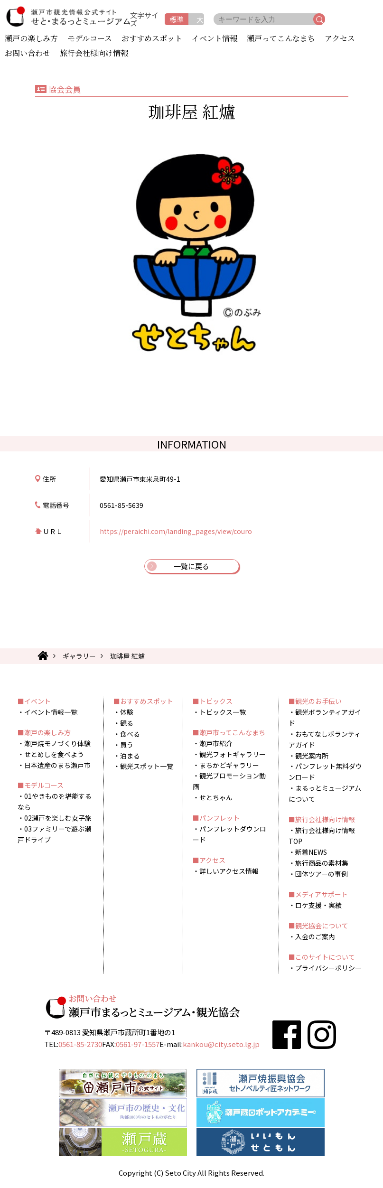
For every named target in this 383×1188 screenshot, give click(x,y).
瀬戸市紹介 (216, 743)
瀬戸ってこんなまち (281, 39)
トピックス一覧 (222, 712)
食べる (130, 734)
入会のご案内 (315, 936)
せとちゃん (216, 797)
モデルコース (89, 39)
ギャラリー (79, 656)
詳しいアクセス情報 (229, 871)
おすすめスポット (151, 39)
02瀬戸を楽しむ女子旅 (58, 818)
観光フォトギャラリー (232, 754)
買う (126, 744)
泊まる (130, 755)
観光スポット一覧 (146, 766)
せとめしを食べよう (54, 754)
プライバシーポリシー (328, 968)
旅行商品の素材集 (321, 863)
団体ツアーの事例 (321, 874)
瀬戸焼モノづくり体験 (57, 743)
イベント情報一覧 (50, 712)
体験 (126, 712)
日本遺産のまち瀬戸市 (57, 765)
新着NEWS (311, 852)
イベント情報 (214, 39)
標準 (176, 19)
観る (126, 723)
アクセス (340, 39)
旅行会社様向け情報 (94, 53)
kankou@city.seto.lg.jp (221, 1044)
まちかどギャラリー (229, 765)
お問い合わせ (27, 53)
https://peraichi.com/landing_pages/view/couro (176, 531)
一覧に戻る (191, 566)
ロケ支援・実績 (318, 905)
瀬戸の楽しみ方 (31, 39)
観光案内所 (311, 755)
